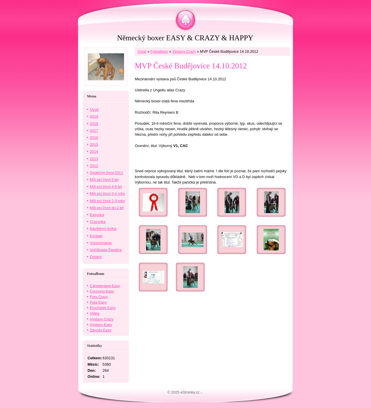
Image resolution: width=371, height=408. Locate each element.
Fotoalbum (159, 51)
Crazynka (98, 222)
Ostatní (96, 257)
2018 (94, 124)
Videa (94, 313)
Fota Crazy (99, 297)
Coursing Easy (102, 291)
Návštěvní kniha (103, 228)
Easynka (97, 215)
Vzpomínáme (101, 243)
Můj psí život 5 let (104, 179)
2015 (94, 144)
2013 (94, 159)
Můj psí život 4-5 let (106, 186)
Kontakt (96, 236)
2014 (94, 151)
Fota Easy (98, 302)
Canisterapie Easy (105, 286)
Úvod (142, 51)
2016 (94, 137)
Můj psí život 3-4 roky (107, 193)
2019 (94, 116)
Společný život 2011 (106, 173)
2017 (94, 130)
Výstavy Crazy (184, 51)
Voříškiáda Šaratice (106, 250)
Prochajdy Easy (103, 308)
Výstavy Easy (101, 324)
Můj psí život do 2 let (107, 208)
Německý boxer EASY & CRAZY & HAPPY (185, 38)
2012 (94, 166)
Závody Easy (100, 330)
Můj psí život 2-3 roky (107, 201)
